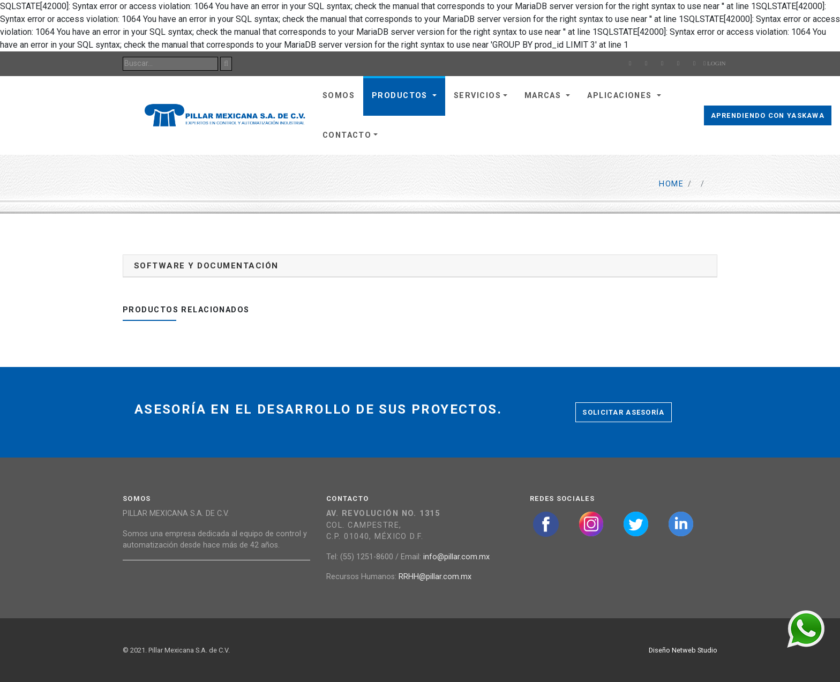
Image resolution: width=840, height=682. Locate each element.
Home (671, 184)
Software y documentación (206, 265)
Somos (338, 95)
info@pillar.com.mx (456, 556)
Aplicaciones (621, 95)
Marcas (544, 95)
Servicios (477, 95)
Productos (401, 95)
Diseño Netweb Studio (683, 650)
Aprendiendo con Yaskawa (767, 115)
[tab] (420, 266)
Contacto (347, 135)
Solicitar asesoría (623, 412)
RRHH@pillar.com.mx (435, 576)
